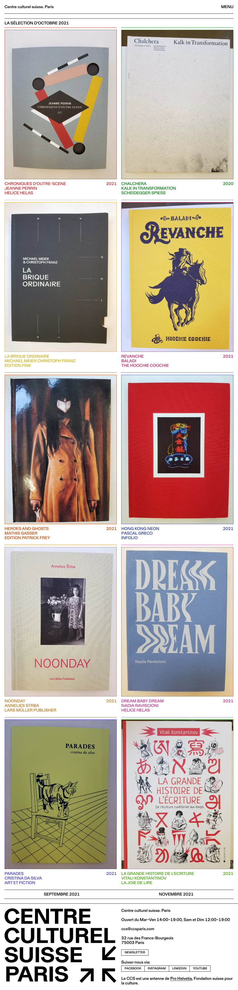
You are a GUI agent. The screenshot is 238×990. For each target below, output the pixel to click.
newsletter (135, 952)
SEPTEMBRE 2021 (62, 894)
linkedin (179, 968)
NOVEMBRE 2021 (176, 894)
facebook (133, 968)
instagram (157, 968)
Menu (227, 7)
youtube (200, 968)
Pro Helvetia (181, 978)
